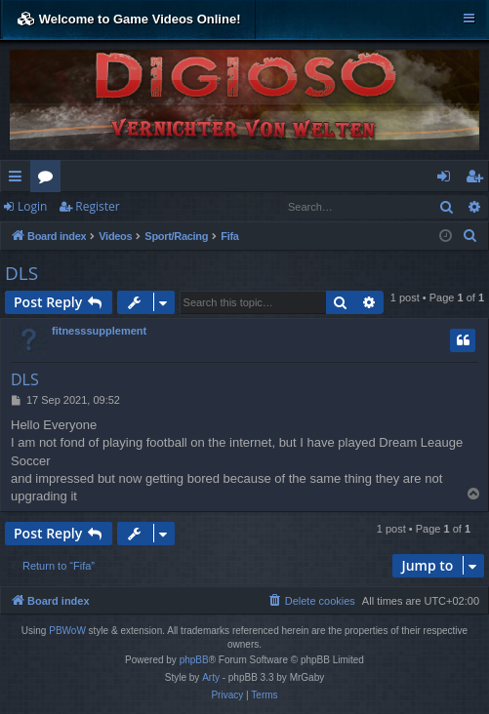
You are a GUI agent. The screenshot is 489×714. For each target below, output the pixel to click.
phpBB (194, 659)
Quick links (19, 179)
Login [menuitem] (447, 179)
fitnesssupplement (99, 331)
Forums (49, 179)
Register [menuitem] (478, 179)
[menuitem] (470, 236)
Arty (211, 677)
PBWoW (67, 630)
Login (32, 206)
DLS (21, 273)
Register (97, 206)
